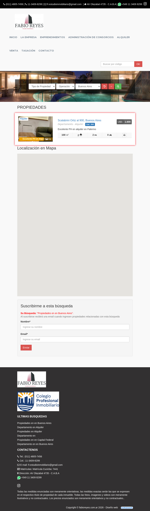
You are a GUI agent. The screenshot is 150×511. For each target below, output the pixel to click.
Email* (24, 334)
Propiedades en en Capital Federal (35, 440)
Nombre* (25, 321)
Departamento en (26, 435)
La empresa (29, 37)
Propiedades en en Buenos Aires (34, 423)
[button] (111, 86)
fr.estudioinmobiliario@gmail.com (64, 4)
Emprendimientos (52, 37)
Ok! (138, 64)
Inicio (13, 37)
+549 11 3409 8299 (130, 4)
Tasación (28, 50)
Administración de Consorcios (91, 37)
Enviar (26, 347)
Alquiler (123, 37)
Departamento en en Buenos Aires (35, 444)
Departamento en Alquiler (30, 427)
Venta (13, 50)
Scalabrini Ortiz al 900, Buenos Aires (79, 120)
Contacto (46, 50)
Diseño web (120, 507)
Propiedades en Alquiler (29, 431)
